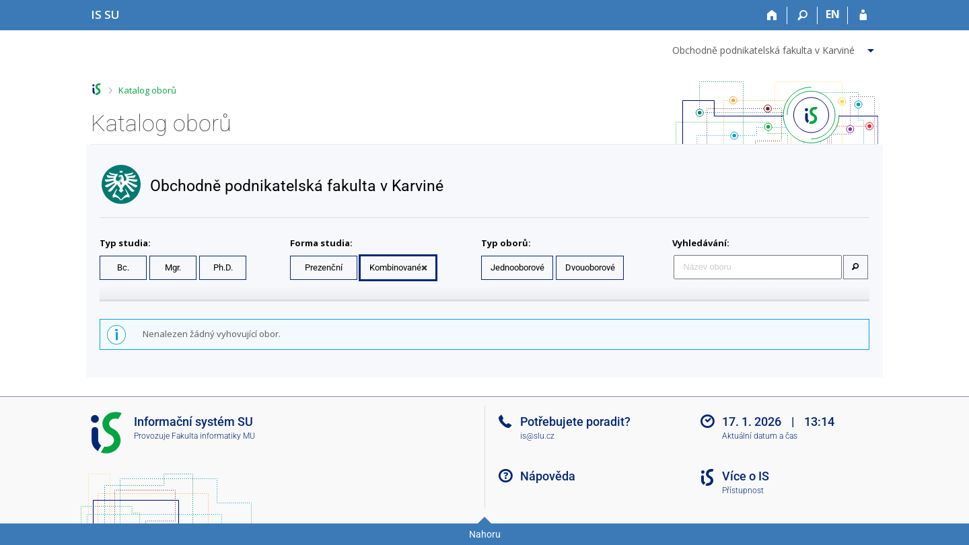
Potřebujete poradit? (575, 421)
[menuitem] (774, 48)
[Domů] (772, 15)
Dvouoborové (590, 267)
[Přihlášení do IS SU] (863, 15)
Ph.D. (223, 267)
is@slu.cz (537, 436)
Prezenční (324, 267)
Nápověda (547, 476)
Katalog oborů (147, 90)
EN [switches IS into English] (833, 14)
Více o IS (745, 476)
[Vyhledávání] (802, 15)
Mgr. (173, 267)
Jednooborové (517, 267)
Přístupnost (743, 490)
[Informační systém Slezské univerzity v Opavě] (105, 14)
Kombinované (395, 267)
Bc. (123, 267)
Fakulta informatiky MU (213, 436)
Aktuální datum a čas (759, 436)
